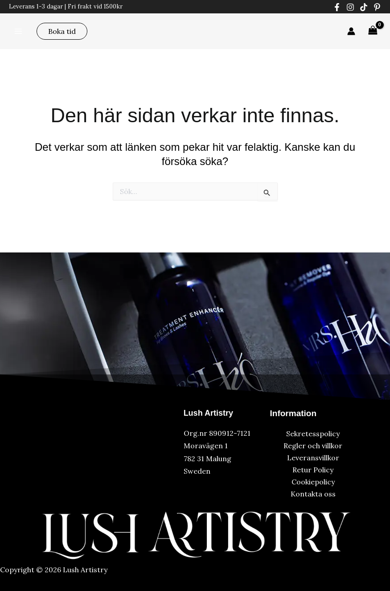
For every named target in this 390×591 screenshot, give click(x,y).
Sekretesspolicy (313, 433)
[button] (62, 31)
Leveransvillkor (313, 457)
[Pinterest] (377, 7)
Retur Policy (312, 469)
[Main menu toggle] (18, 30)
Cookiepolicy (313, 481)
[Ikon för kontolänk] (351, 31)
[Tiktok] (364, 7)
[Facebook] (337, 7)
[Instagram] (350, 7)
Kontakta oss (313, 493)
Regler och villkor (312, 445)
